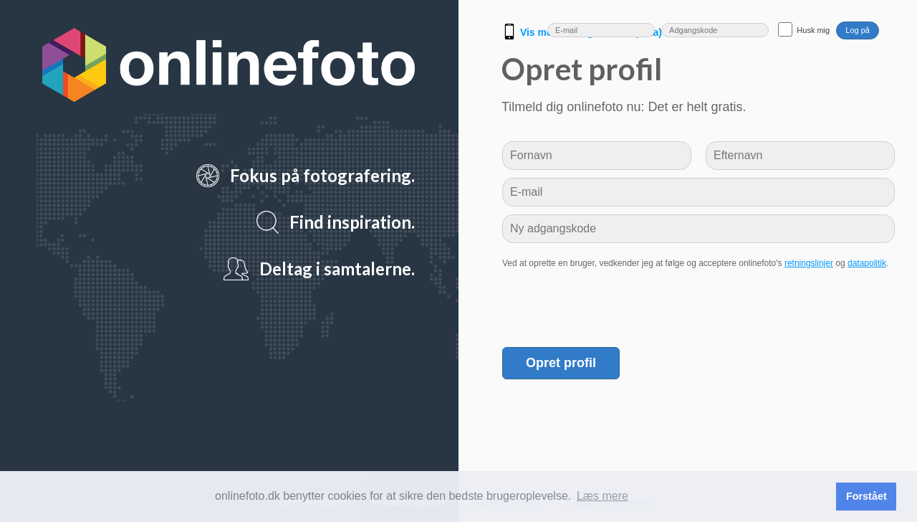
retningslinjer (808, 263)
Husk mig (813, 30)
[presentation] (611, 304)
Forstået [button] (866, 496)
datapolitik (867, 263)
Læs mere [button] (602, 496)
